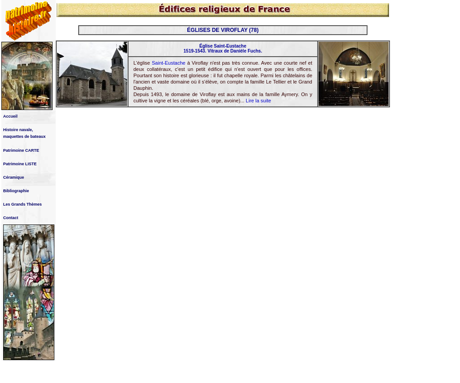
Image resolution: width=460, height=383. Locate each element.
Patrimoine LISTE (20, 164)
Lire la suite (258, 100)
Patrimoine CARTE (21, 150)
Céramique (13, 177)
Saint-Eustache (169, 63)
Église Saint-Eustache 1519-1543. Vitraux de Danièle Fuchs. (223, 48)
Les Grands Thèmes (22, 204)
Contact (10, 218)
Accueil (10, 116)
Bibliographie (16, 191)
